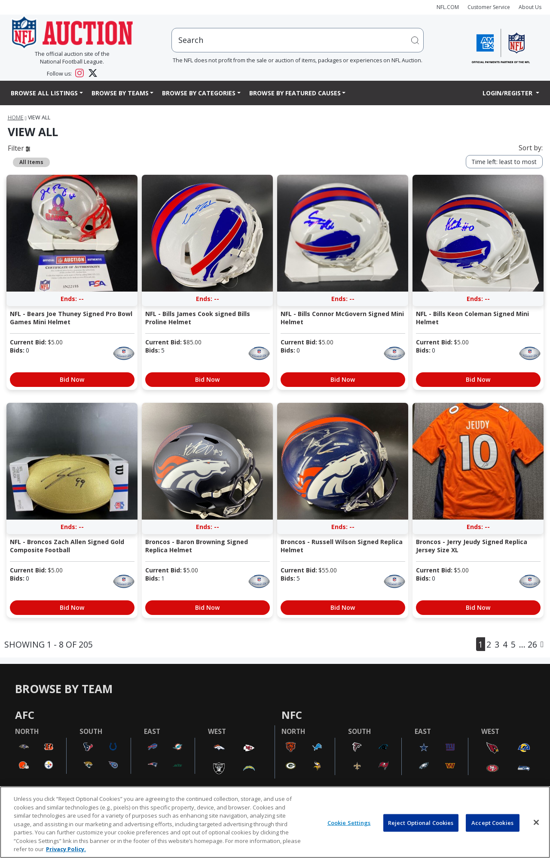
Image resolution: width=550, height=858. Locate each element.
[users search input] (297, 40)
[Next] (542, 644)
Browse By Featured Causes (295, 93)
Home (16, 117)
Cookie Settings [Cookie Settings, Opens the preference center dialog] (349, 822)
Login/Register (508, 93)
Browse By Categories (198, 93)
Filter (19, 148)
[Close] (536, 822)
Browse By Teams (120, 93)
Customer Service (489, 7)
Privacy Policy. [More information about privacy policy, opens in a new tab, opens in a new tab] (66, 849)
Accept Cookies (492, 822)
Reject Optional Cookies (421, 822)
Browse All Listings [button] (44, 93)
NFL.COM (448, 7)
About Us (530, 7)
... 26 (528, 644)
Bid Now (72, 379)
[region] (275, 822)
